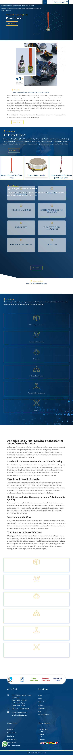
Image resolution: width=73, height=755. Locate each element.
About (40, 698)
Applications (42, 702)
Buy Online (10, 736)
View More (12, 23)
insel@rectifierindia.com (19, 712)
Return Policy (11, 742)
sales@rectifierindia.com (19, 715)
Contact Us (41, 708)
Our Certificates (12, 733)
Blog (39, 711)
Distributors (11, 729)
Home (40, 695)
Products (40, 705)
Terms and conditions (13, 745)
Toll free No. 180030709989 (20, 709)
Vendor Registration (44, 715)
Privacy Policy (11, 739)
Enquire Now (59, 2)
